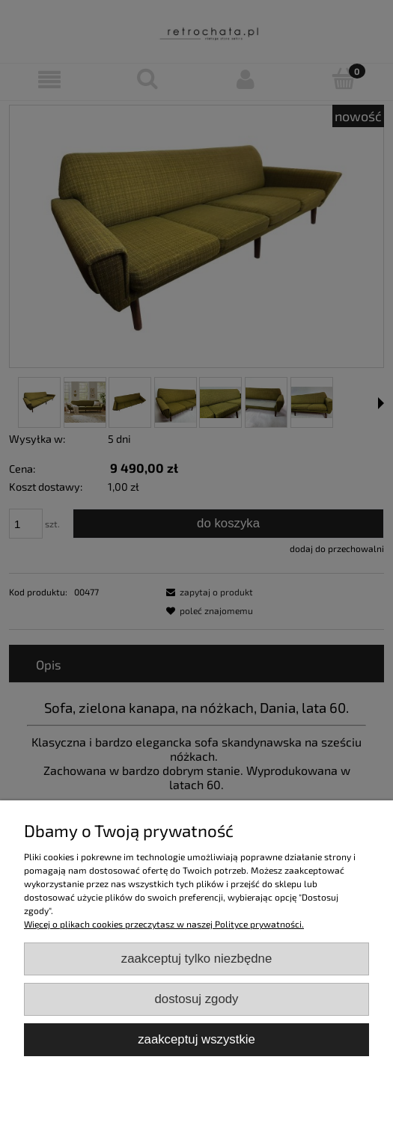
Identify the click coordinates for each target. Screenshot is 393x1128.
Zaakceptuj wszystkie (196, 1039)
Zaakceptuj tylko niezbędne (196, 958)
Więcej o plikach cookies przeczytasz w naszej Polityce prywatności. (164, 924)
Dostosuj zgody (197, 999)
